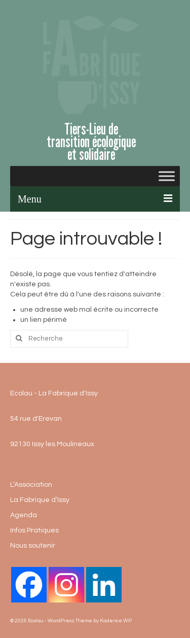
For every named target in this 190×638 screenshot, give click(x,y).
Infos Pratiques (34, 530)
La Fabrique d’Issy (39, 499)
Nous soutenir (32, 545)
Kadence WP (116, 620)
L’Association (31, 484)
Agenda (23, 515)
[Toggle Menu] (167, 176)
